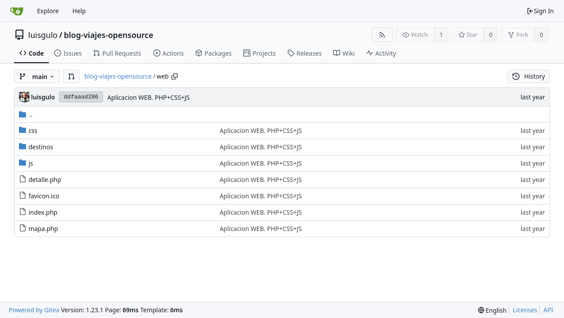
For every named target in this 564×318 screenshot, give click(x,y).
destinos (41, 147)
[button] (71, 76)
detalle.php (45, 179)
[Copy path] (174, 76)
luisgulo (43, 34)
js (31, 163)
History (528, 76)
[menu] (492, 310)
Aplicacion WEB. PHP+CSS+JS (149, 97)
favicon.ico (44, 196)
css (33, 130)
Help (79, 11)
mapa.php (43, 228)
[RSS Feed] (382, 34)
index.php (43, 212)
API (548, 310)
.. (26, 114)
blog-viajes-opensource (108, 34)
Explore (48, 11)
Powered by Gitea (34, 310)
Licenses (525, 310)
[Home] (16, 11)
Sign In (540, 11)
